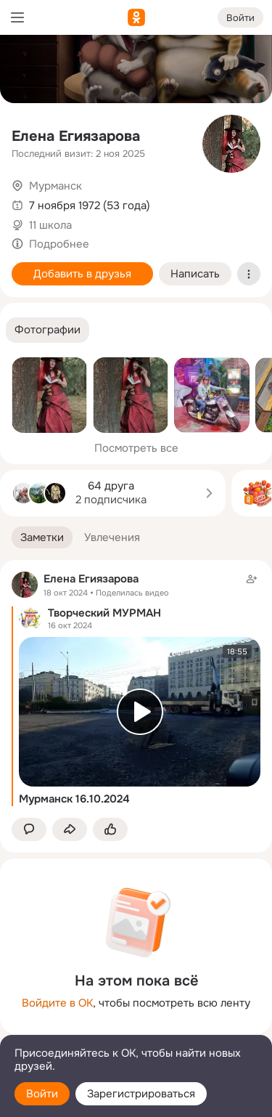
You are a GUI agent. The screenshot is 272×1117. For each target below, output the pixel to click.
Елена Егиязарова (76, 136)
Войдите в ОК (57, 1003)
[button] (47, 330)
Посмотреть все (136, 448)
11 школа (50, 225)
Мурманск (55, 186)
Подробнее (59, 244)
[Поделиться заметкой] (69, 830)
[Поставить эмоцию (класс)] (110, 830)
